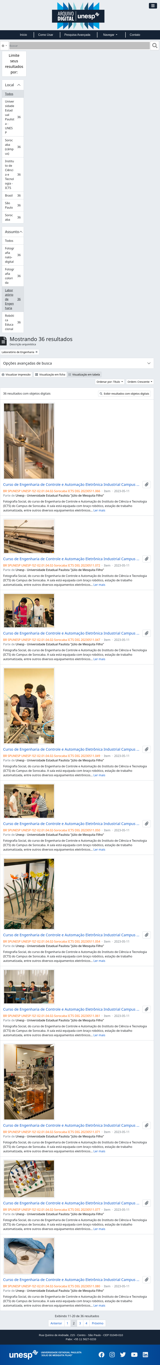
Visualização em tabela (84, 374)
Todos (9, 94)
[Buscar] (79, 45)
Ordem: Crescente (139, 381)
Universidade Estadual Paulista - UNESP (14, 117)
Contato (135, 34)
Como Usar (45, 34)
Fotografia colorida (14, 276)
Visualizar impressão (16, 374)
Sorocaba (14, 217)
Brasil (14, 196)
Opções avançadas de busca (27, 363)
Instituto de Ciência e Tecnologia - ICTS (14, 174)
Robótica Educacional (14, 322)
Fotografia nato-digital (14, 255)
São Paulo (14, 205)
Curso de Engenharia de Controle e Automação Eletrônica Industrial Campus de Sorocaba (72, 484)
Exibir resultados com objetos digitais (124, 393)
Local (9, 84)
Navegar (109, 34)
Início (23, 34)
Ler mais (99, 510)
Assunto (12, 231)
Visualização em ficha (50, 374)
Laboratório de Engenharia (14, 299)
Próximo (97, 1323)
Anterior (56, 1323)
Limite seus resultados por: (14, 64)
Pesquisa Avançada (77, 34)
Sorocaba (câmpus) (14, 147)
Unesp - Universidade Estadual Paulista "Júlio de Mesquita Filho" (60, 495)
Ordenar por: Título (109, 381)
